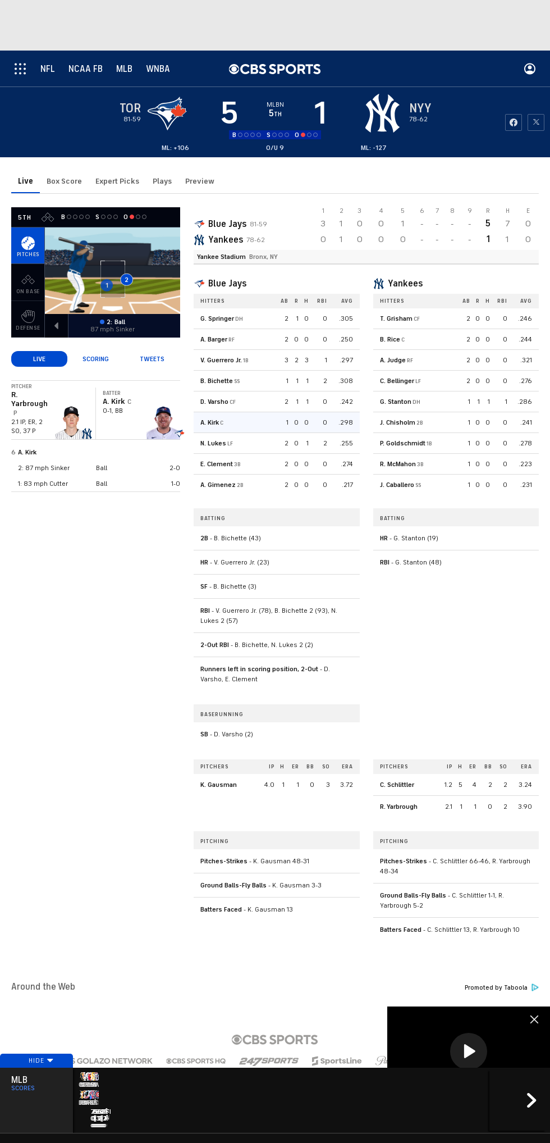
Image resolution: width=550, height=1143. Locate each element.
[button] (468, 1051)
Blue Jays (227, 224)
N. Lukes (213, 443)
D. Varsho (214, 402)
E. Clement (216, 464)
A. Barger (213, 339)
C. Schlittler (397, 785)
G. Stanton (395, 402)
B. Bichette (216, 381)
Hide (36, 1088)
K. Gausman (218, 785)
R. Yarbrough (399, 806)
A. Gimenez (218, 485)
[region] (468, 1052)
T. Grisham (396, 318)
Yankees (225, 239)
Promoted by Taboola (502, 987)
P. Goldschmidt (402, 443)
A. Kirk (27, 452)
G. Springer (217, 318)
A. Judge (393, 360)
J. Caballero (397, 485)
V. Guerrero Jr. (221, 360)
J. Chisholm (397, 422)
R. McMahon (398, 464)
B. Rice (390, 339)
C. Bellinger (397, 381)
